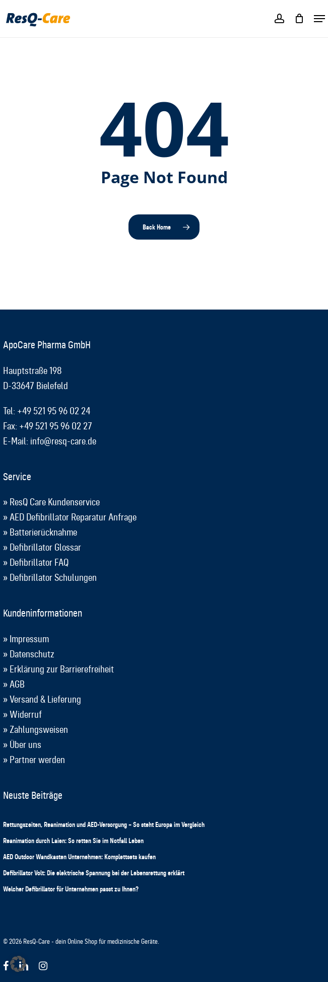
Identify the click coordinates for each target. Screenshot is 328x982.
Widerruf (26, 714)
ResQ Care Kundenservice (55, 502)
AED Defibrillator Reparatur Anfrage (73, 517)
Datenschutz (32, 654)
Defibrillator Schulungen (53, 577)
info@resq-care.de (63, 441)
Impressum (29, 639)
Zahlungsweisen (39, 729)
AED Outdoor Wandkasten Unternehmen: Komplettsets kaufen (79, 857)
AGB (17, 684)
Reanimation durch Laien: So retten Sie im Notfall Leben (73, 841)
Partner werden (37, 760)
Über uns (25, 744)
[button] (319, 19)
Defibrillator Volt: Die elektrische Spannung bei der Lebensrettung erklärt (93, 873)
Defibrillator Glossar (45, 547)
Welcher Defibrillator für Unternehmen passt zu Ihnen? (71, 889)
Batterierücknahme (43, 532)
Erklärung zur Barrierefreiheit (62, 669)
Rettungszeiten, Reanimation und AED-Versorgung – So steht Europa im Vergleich (104, 824)
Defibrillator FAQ (39, 562)
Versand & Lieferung (45, 699)
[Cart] (299, 18)
